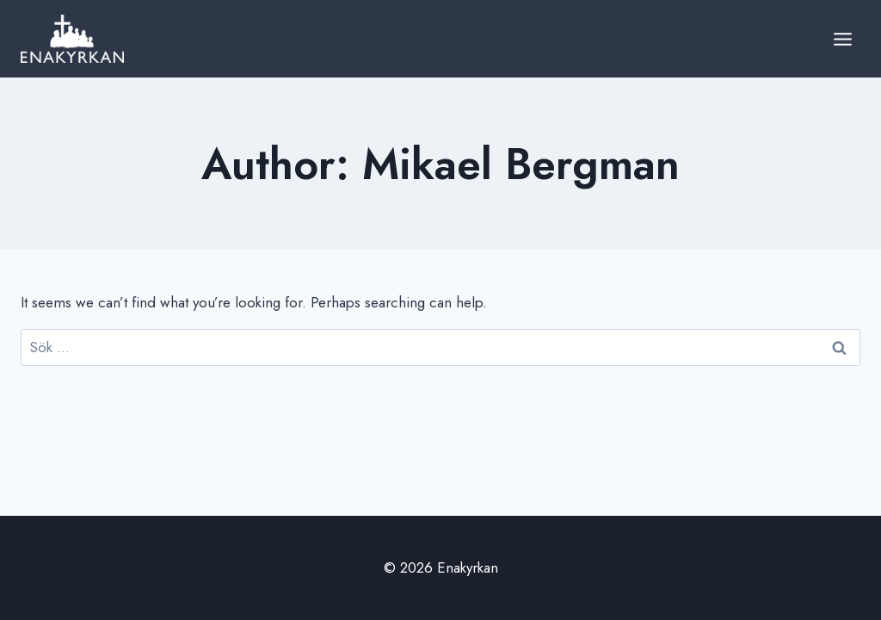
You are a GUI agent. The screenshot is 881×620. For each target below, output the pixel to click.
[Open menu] (842, 38)
